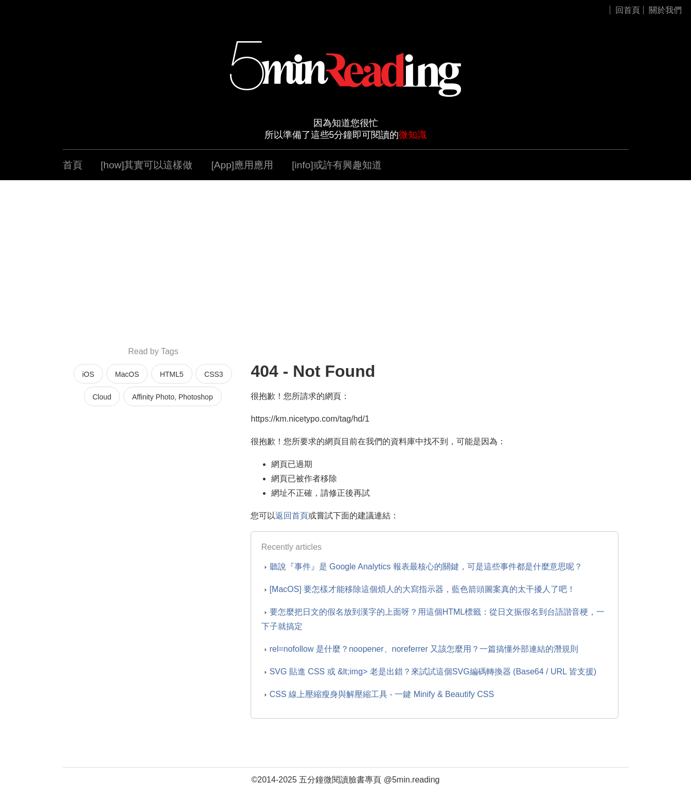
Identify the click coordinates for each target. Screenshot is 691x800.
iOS (88, 374)
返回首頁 (291, 515)
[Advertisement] (345, 262)
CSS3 (213, 374)
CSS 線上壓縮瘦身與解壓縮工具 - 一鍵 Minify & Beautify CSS (382, 694)
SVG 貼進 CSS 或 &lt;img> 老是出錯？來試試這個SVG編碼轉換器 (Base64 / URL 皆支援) (433, 671)
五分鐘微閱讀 (323, 779)
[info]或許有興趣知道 (337, 165)
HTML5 (172, 374)
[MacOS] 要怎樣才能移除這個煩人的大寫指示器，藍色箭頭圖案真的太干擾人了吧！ (423, 589)
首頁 (72, 165)
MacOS (127, 374)
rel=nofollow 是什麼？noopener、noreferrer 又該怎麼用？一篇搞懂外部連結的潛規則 (424, 649)
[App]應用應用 (242, 165)
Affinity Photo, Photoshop (172, 397)
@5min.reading (412, 779)
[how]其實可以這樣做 (147, 165)
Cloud (102, 397)
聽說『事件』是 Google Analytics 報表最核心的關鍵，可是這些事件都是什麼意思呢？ (426, 566)
